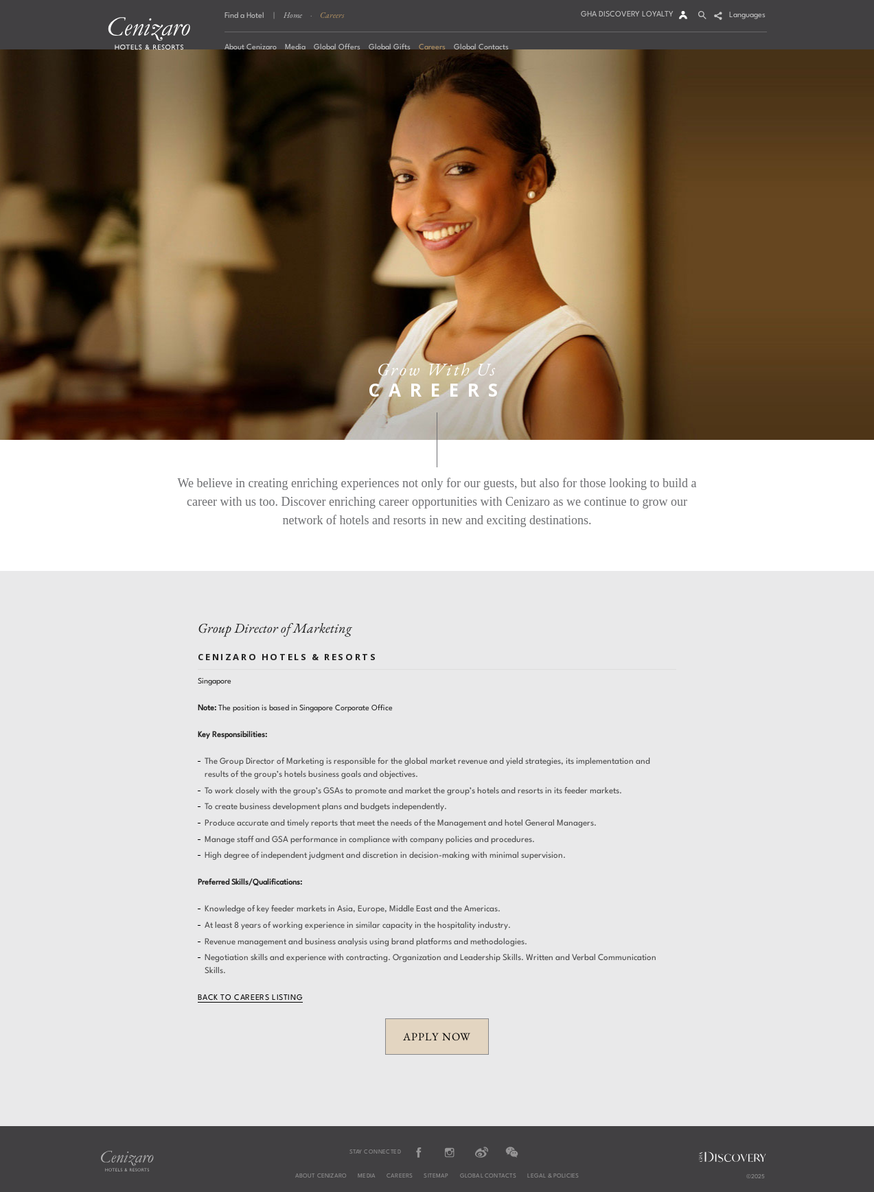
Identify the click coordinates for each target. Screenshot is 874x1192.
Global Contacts (488, 1176)
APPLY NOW (436, 1036)
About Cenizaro (321, 1176)
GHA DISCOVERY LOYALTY (627, 15)
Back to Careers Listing (250, 998)
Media (367, 1176)
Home (293, 15)
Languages (747, 15)
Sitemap (436, 1176)
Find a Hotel (244, 16)
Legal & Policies (553, 1176)
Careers (332, 15)
